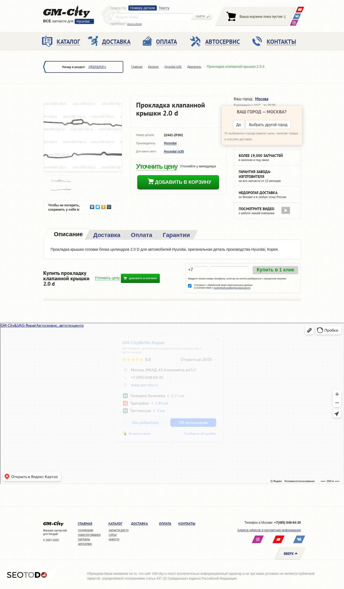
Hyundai (83, 21)
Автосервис (85, 544)
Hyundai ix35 (173, 66)
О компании (85, 530)
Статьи (113, 534)
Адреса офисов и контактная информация (269, 530)
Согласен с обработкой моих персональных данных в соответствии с (223, 286)
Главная (137, 66)
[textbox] (152, 16)
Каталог (153, 66)
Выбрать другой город (268, 125)
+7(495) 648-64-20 (287, 523)
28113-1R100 (134, 24)
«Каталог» (97, 66)
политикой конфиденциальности (232, 287)
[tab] (68, 235)
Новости (114, 539)
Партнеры (84, 539)
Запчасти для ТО (119, 530)
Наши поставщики (89, 534)
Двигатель (194, 66)
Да (238, 125)
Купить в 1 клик (275, 269)
